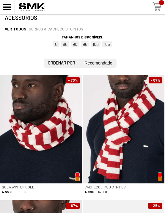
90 (75, 44)
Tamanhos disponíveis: (82, 37)
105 (107, 44)
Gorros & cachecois (48, 28)
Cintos (76, 28)
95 (85, 44)
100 (95, 44)
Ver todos (15, 28)
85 (65, 44)
